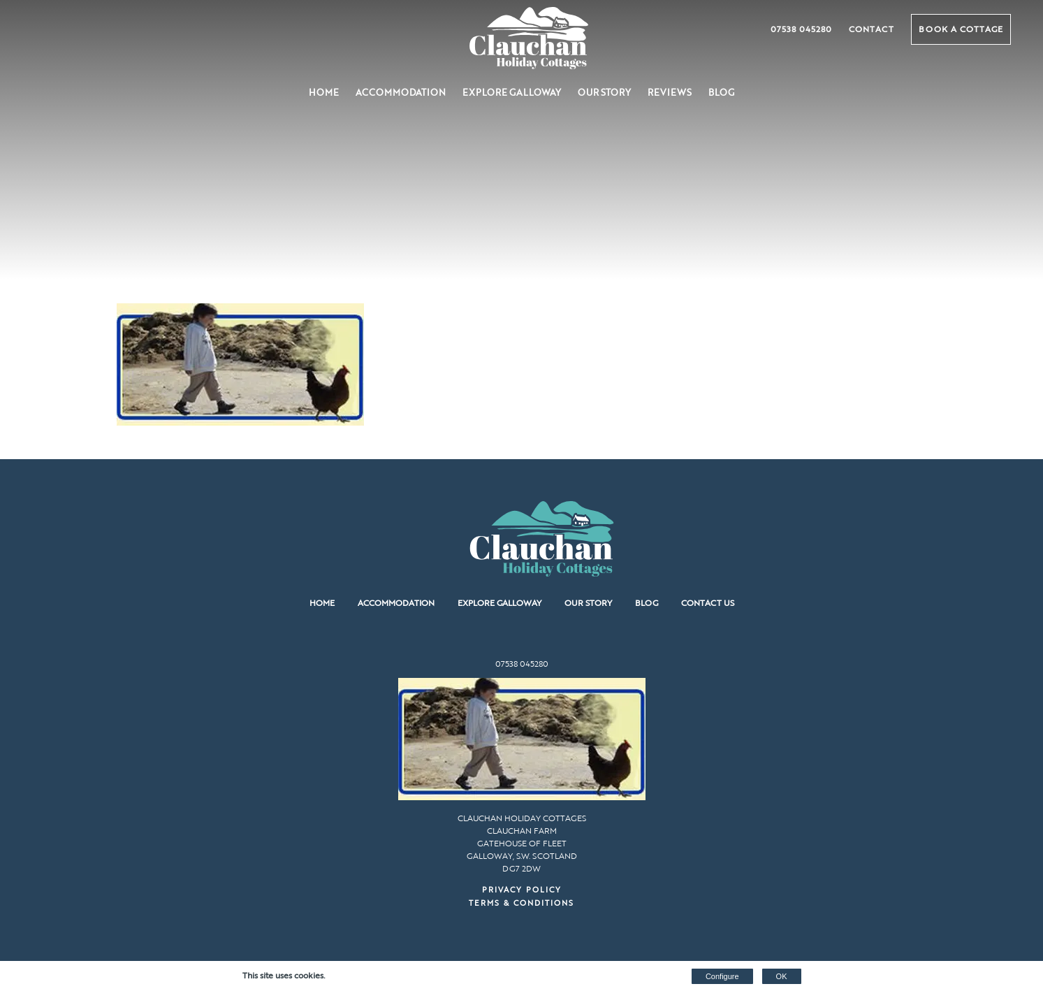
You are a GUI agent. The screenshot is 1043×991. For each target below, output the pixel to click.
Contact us (707, 602)
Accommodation (401, 92)
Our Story (604, 92)
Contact (871, 28)
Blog (721, 92)
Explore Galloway (511, 92)
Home (324, 92)
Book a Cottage (961, 28)
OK (781, 976)
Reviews (670, 92)
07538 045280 (801, 28)
